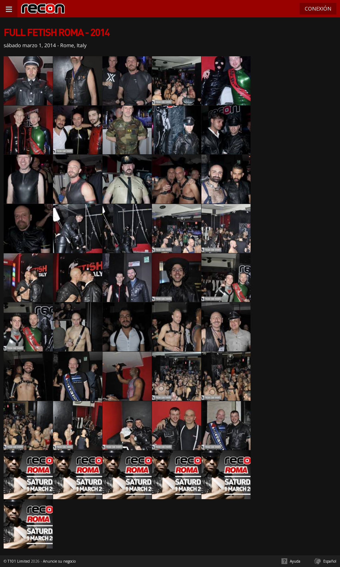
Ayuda (295, 561)
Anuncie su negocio (59, 561)
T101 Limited (19, 561)
